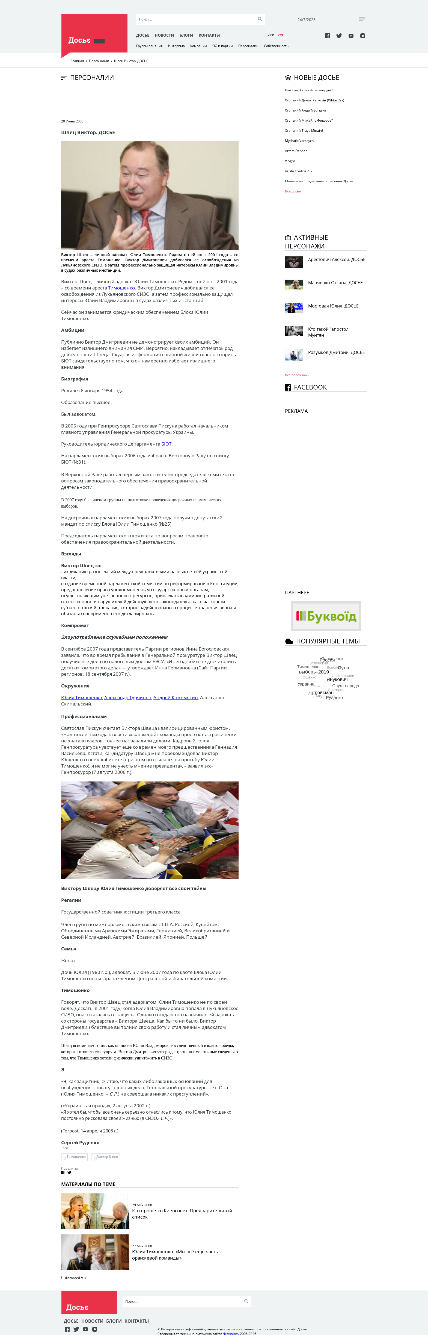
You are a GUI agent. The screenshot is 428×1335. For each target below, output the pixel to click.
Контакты (209, 35)
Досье (142, 35)
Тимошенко (121, 288)
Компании (198, 45)
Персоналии (248, 45)
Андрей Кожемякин (175, 697)
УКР (271, 35)
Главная (77, 60)
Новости (164, 35)
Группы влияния (149, 45)
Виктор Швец (107, 1156)
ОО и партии (222, 45)
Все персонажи (297, 375)
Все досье (293, 191)
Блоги (186, 35)
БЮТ (166, 444)
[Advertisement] (160, 100)
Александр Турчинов (127, 697)
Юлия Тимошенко (81, 697)
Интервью (176, 45)
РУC (281, 35)
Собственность (276, 45)
